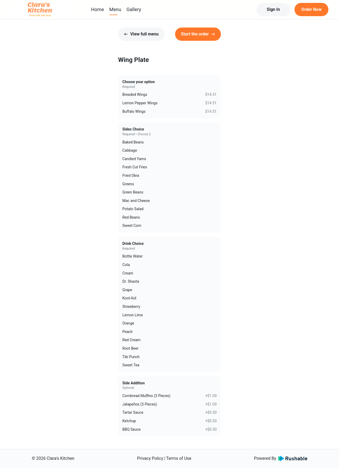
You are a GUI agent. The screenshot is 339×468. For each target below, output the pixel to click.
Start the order (198, 34)
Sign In (273, 9)
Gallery (134, 9)
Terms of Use (178, 458)
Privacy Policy (150, 458)
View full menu (141, 34)
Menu (115, 9)
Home (97, 9)
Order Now (311, 9)
